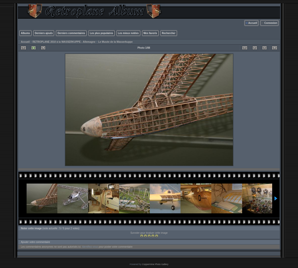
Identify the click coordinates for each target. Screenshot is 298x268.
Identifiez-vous (90, 246)
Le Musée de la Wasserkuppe (115, 41)
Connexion (270, 23)
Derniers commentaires (71, 33)
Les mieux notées (128, 33)
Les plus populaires (101, 33)
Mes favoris (150, 33)
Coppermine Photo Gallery (155, 264)
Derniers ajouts (44, 33)
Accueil (252, 23)
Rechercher (169, 33)
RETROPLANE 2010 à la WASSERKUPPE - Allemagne (64, 41)
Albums (25, 33)
